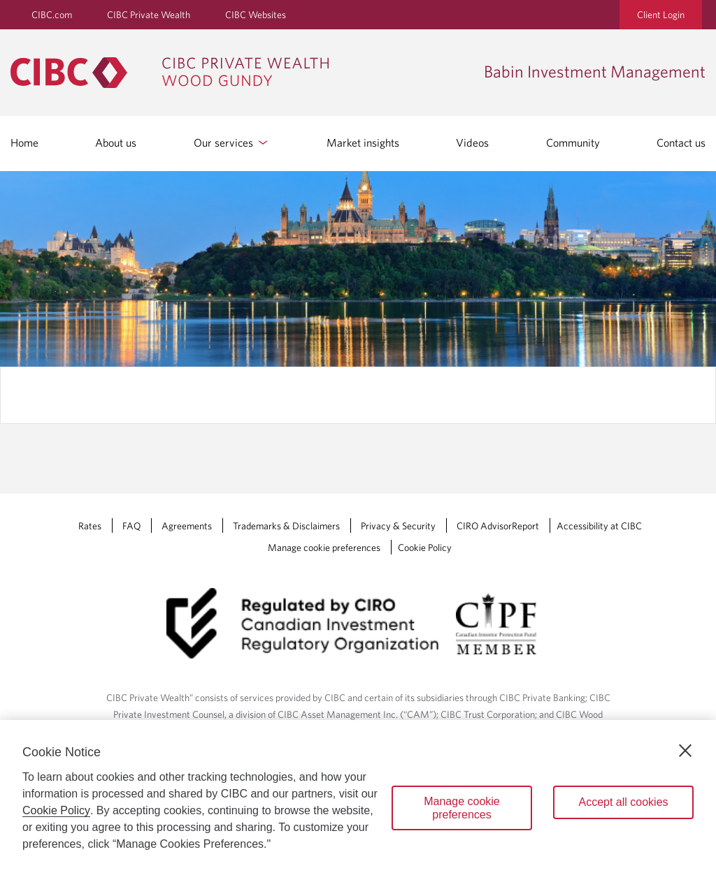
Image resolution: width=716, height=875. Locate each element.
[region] (358, 797)
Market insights (363, 142)
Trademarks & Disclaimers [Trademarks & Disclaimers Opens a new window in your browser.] (286, 525)
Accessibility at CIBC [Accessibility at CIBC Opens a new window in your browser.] (599, 525)
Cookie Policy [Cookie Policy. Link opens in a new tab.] (425, 547)
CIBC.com (51, 14)
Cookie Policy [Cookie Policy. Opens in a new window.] (56, 810)
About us (115, 142)
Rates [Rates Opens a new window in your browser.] (89, 525)
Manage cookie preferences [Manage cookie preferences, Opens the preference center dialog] (462, 808)
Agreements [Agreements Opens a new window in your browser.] (187, 525)
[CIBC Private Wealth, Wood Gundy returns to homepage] (176, 72)
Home (24, 142)
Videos (472, 142)
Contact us (681, 142)
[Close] (685, 750)
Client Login (661, 14)
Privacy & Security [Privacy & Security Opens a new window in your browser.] (398, 525)
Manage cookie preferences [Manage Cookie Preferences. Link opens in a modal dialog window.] (324, 547)
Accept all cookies (623, 802)
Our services (232, 142)
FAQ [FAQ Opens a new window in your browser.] (131, 525)
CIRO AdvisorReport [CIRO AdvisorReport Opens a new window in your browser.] (498, 525)
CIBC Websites (255, 14)
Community (573, 142)
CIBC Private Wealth (148, 14)
